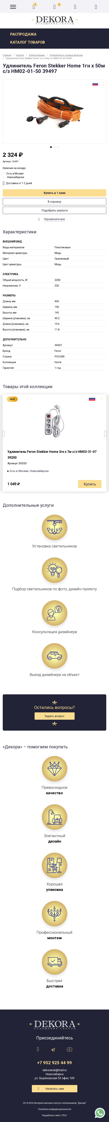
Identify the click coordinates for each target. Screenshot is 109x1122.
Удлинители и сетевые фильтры (66, 55)
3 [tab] (58, 147)
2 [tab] (55, 147)
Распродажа (23, 34)
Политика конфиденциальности (54, 1109)
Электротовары (37, 55)
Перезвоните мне (54, 219)
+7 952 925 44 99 (54, 1063)
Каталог (20, 55)
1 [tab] (51, 147)
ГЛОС (64, 1115)
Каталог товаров (27, 42)
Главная (7, 55)
